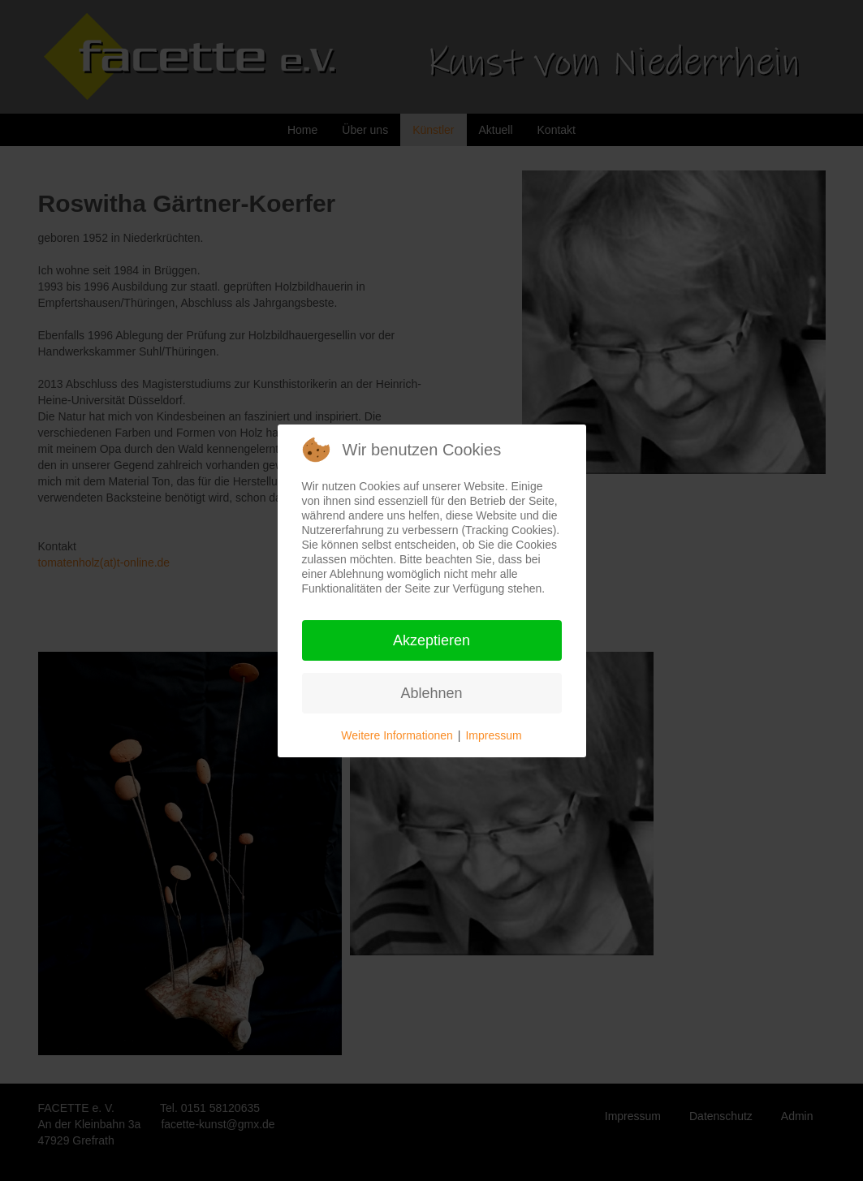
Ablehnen (431, 693)
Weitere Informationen (396, 735)
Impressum (493, 735)
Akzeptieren (431, 640)
